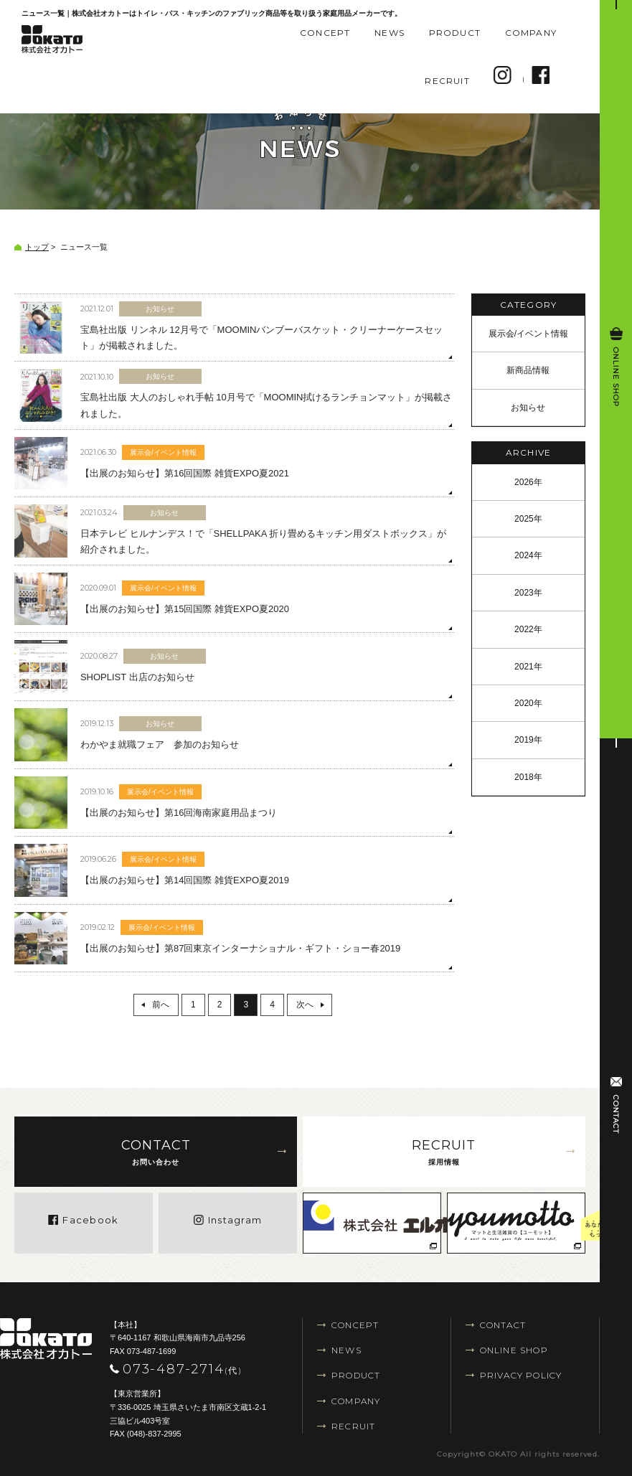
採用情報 (444, 1150)
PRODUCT (455, 32)
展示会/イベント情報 (528, 334)
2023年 (528, 593)
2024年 (528, 555)
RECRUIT (447, 80)
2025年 (528, 519)
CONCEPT (325, 32)
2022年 (528, 629)
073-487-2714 (182, 1369)
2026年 (528, 482)
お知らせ (528, 408)
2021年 (528, 667)
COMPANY (531, 32)
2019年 (528, 740)
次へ (304, 1005)
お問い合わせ (155, 1150)
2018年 (528, 777)
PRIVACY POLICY (521, 1375)
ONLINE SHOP (514, 1350)
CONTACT (503, 1325)
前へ (160, 1005)
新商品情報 (528, 370)
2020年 (528, 703)
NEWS (389, 32)
